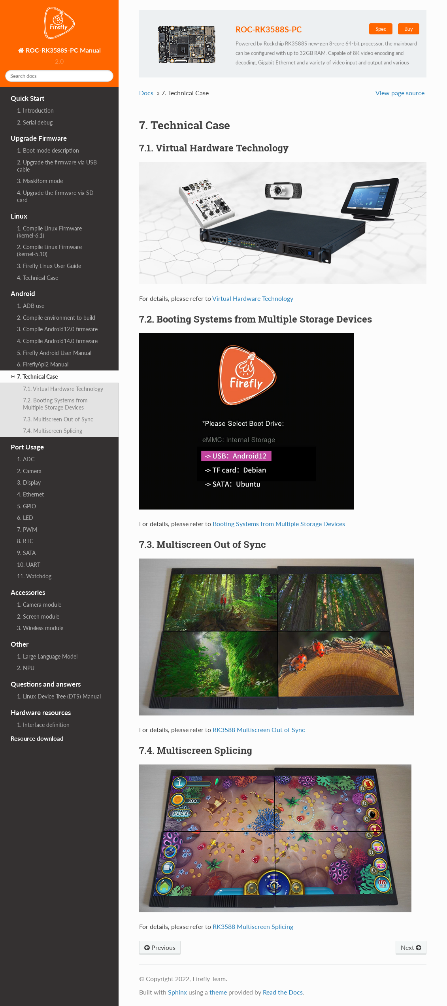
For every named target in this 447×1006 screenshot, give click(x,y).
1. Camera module (39, 604)
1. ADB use (30, 305)
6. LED (25, 517)
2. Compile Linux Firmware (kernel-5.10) (49, 250)
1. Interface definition (43, 724)
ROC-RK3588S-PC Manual (62, 50)
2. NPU (25, 667)
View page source (399, 92)
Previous (159, 947)
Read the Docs (283, 992)
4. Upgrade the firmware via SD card (55, 196)
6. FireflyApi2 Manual (42, 364)
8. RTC (25, 541)
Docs (146, 92)
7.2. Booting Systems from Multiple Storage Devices (55, 404)
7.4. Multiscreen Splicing (52, 430)
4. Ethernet (30, 494)
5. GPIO (26, 506)
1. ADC (25, 459)
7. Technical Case (34, 376)
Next (411, 947)
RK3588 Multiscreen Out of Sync (259, 729)
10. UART (28, 564)
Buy (408, 29)
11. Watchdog (34, 576)
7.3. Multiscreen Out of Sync (58, 419)
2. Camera (29, 471)
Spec (380, 29)
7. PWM (27, 529)
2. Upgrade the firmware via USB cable (57, 166)
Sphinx (177, 992)
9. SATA (26, 552)
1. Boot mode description (48, 150)
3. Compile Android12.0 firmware (57, 329)
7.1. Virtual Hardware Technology (63, 388)
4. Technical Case (37, 277)
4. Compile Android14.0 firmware (57, 341)
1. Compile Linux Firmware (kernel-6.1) (49, 232)
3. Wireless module (40, 628)
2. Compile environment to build (56, 317)
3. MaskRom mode (40, 180)
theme (218, 992)
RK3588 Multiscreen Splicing (253, 926)
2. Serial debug (35, 122)
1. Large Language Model (47, 656)
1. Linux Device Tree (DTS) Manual (59, 696)
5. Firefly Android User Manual (54, 352)
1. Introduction (35, 110)
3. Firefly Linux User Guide (49, 265)
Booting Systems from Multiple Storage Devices (279, 523)
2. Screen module (38, 616)
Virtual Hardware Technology (252, 298)
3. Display (29, 482)
